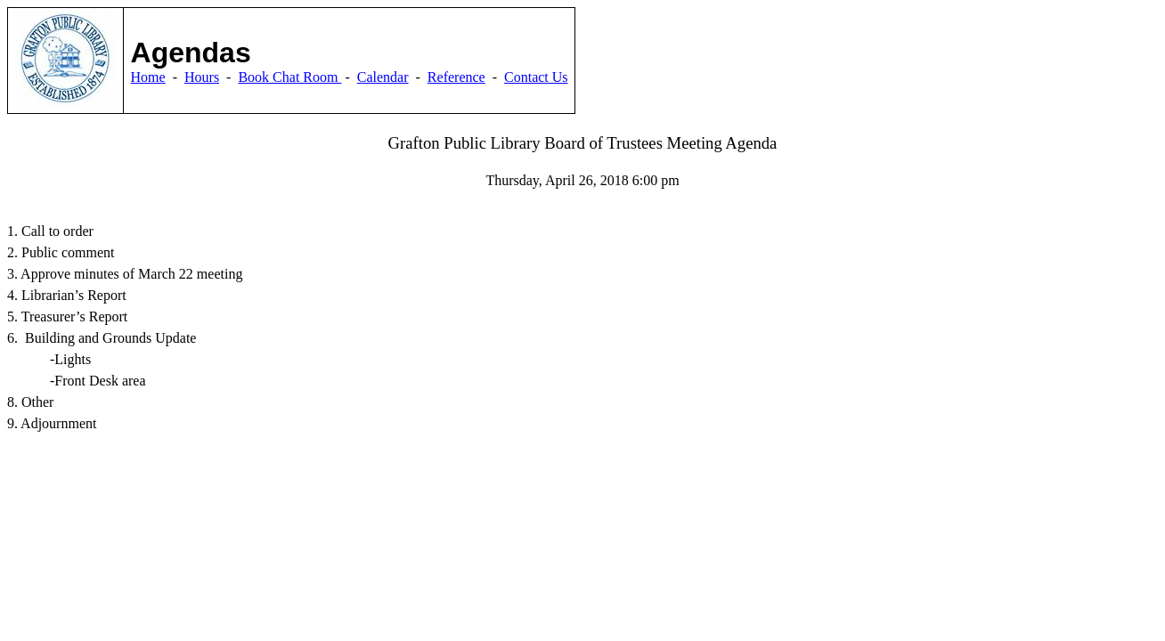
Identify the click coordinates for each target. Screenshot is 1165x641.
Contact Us (536, 77)
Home (148, 77)
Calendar (383, 77)
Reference (456, 77)
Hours (201, 77)
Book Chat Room (289, 77)
